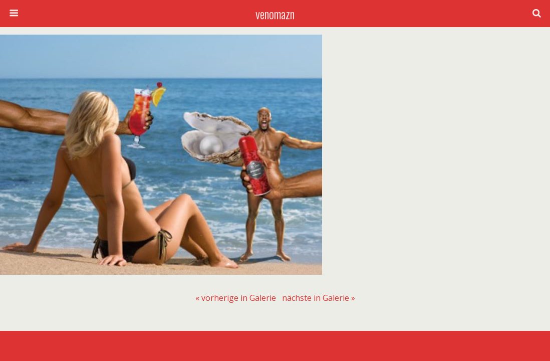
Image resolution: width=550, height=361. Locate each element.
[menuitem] (235, 297)
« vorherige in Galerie (235, 297)
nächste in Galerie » (318, 297)
